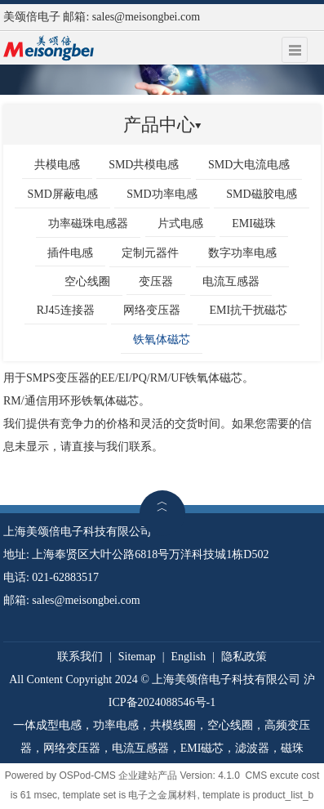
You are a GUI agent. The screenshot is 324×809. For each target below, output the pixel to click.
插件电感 (70, 253)
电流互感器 (231, 281)
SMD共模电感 (144, 165)
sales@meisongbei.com (146, 17)
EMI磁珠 (254, 223)
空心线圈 (87, 281)
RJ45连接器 (66, 310)
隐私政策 (244, 656)
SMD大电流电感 (249, 165)
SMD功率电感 (161, 194)
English (188, 656)
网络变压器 (151, 310)
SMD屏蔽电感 (62, 194)
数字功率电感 (242, 253)
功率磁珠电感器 (88, 223)
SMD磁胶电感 (261, 194)
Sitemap (137, 656)
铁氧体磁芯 (161, 339)
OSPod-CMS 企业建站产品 (118, 775)
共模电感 (57, 165)
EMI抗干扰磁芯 (249, 310)
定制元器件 (150, 253)
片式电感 (180, 223)
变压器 (156, 281)
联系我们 (80, 656)
